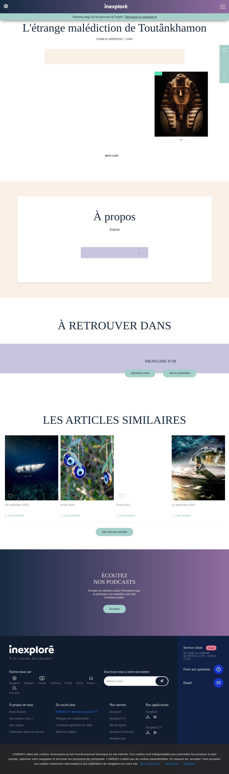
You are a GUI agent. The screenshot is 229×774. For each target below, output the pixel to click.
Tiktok (79, 683)
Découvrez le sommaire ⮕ (140, 16)
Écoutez (114, 608)
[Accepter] (171, 763)
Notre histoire (17, 711)
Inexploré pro (118, 738)
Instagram (14, 680)
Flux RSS (14, 690)
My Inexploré (118, 725)
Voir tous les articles (114, 531)
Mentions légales (66, 731)
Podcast (91, 680)
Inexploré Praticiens (122, 731)
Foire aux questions (203, 669)
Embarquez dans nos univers (26, 731)
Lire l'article (16, 515)
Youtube (42, 680)
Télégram (29, 683)
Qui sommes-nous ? (21, 718)
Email (203, 683)
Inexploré (115, 711)
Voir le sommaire (179, 373)
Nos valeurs (16, 725)
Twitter (68, 683)
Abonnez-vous (140, 373)
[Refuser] (189, 763)
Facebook (55, 683)
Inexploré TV (118, 718)
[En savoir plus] (150, 763)
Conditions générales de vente (74, 725)
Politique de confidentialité (72, 718)
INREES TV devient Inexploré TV (77, 711)
